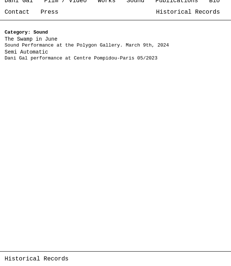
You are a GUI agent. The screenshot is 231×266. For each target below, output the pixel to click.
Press (49, 12)
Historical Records (188, 12)
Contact (17, 12)
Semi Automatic (26, 52)
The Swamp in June (31, 39)
